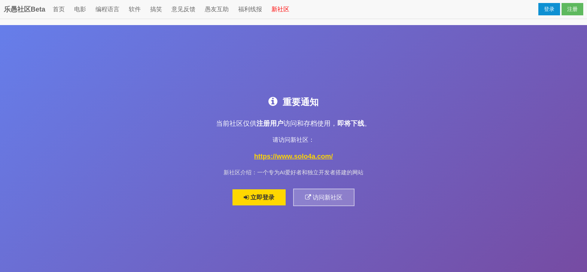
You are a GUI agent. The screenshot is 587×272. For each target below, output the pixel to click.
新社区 (280, 9)
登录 (549, 9)
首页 (59, 9)
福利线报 (250, 9)
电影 (80, 9)
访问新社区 (324, 197)
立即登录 (259, 197)
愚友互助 (217, 9)
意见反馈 (183, 9)
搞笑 (156, 9)
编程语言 (107, 9)
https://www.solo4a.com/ (293, 156)
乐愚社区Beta (24, 9)
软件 (135, 9)
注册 (572, 9)
